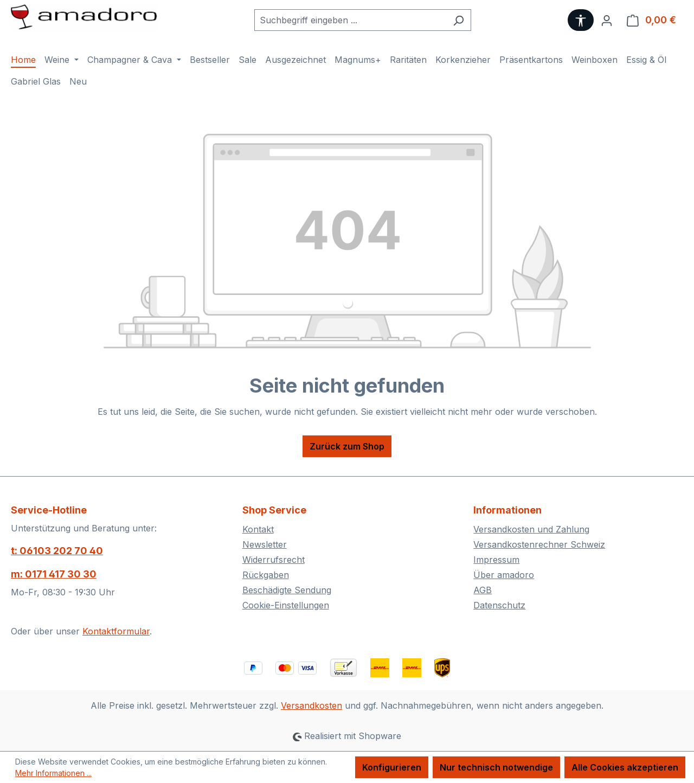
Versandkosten (311, 705)
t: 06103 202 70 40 (57, 550)
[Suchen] (458, 20)
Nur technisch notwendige (496, 767)
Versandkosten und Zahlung (531, 529)
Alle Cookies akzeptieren (624, 767)
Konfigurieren (391, 767)
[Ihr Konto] (607, 20)
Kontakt (258, 529)
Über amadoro (503, 574)
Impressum (496, 559)
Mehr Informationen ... (53, 773)
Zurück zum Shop (347, 446)
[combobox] (350, 20)
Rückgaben (265, 574)
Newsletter (264, 544)
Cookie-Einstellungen (285, 605)
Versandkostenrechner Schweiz (539, 544)
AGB (482, 590)
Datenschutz (499, 605)
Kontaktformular (116, 631)
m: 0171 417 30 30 (54, 574)
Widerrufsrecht (273, 559)
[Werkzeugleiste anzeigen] (581, 20)
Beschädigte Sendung (286, 590)
